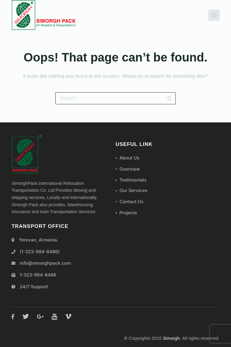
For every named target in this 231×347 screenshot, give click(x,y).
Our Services (131, 190)
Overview (128, 169)
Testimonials (131, 180)
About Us (127, 158)
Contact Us (129, 201)
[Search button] (170, 98)
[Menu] (214, 15)
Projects (126, 213)
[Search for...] (109, 98)
